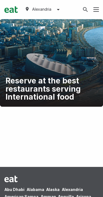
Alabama (35, 189)
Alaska (53, 189)
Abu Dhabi (14, 189)
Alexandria (72, 189)
